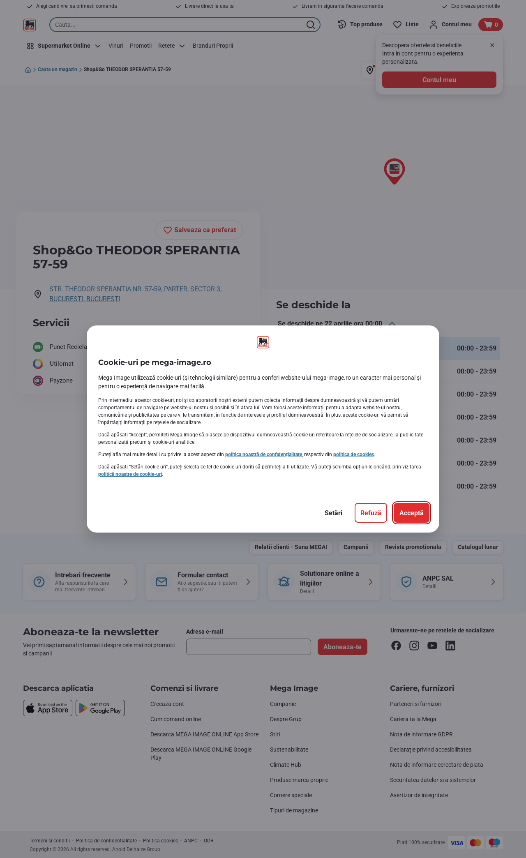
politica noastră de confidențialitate (263, 454)
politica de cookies (353, 454)
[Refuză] (371, 513)
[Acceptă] (411, 513)
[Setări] (333, 513)
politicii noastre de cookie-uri (130, 474)
